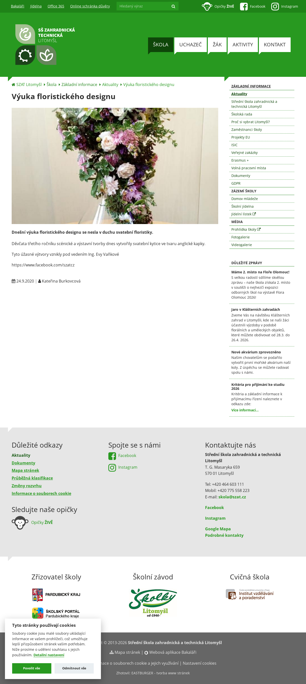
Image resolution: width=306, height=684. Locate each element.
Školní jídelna (242, 206)
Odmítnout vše (74, 668)
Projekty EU (240, 137)
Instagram (215, 518)
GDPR (236, 183)
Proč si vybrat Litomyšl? (250, 121)
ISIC (234, 144)
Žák (217, 44)
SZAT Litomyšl (29, 84)
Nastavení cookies (199, 663)
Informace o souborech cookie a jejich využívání (134, 663)
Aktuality (110, 84)
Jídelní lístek (243, 214)
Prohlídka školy (246, 229)
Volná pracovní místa (248, 168)
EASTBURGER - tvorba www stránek (160, 673)
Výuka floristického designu (148, 84)
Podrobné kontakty (224, 535)
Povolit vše (31, 668)
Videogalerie (241, 244)
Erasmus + (240, 160)
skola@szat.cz (232, 497)
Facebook (214, 507)
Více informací (243, 410)
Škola (160, 44)
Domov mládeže (244, 198)
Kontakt (275, 44)
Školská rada (241, 114)
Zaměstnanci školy (246, 129)
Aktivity (243, 44)
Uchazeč (190, 44)
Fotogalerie (240, 237)
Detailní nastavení (48, 655)
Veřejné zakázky (244, 152)
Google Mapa (218, 529)
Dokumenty (240, 175)
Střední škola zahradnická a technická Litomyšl (254, 104)
